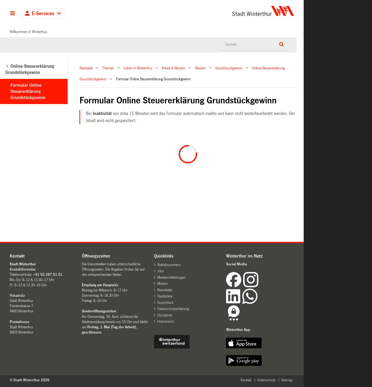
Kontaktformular (23, 269)
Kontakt (246, 380)
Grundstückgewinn (228, 68)
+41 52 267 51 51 (47, 274)
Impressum (165, 321)
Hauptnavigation (12, 13)
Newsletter (164, 290)
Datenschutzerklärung (173, 309)
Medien (162, 284)
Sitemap (287, 380)
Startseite (86, 68)
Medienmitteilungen (171, 277)
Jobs (160, 271)
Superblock (165, 303)
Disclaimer (164, 315)
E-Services (43, 13)
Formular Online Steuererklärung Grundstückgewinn (27, 91)
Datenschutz (266, 380)
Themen (108, 68)
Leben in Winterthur (138, 68)
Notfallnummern (169, 265)
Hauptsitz (17, 295)
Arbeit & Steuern (173, 68)
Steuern (200, 68)
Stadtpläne (164, 296)
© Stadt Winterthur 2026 (29, 380)
